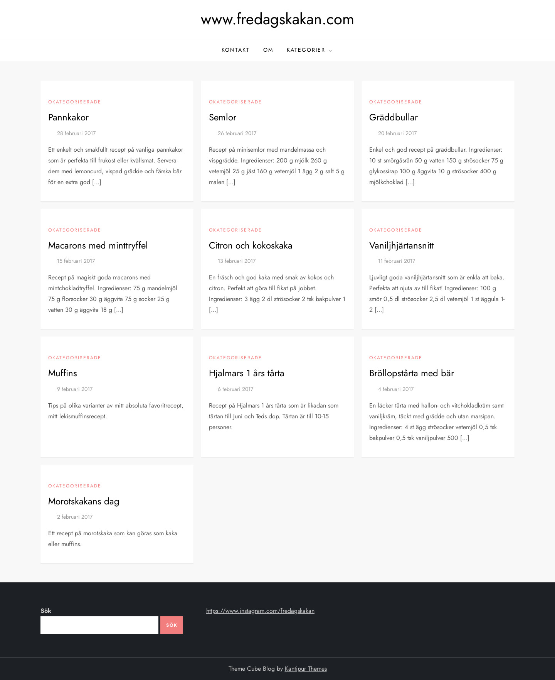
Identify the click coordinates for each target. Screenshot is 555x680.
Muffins (62, 373)
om (268, 50)
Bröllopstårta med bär (411, 373)
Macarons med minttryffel (98, 245)
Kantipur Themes (306, 668)
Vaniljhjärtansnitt (401, 245)
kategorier (310, 50)
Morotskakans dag (83, 501)
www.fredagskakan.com (277, 19)
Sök (45, 610)
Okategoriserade (74, 102)
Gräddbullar (393, 117)
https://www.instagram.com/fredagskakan (260, 610)
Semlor (222, 117)
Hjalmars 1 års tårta (246, 373)
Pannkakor (68, 117)
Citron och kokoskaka (251, 245)
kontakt (236, 50)
